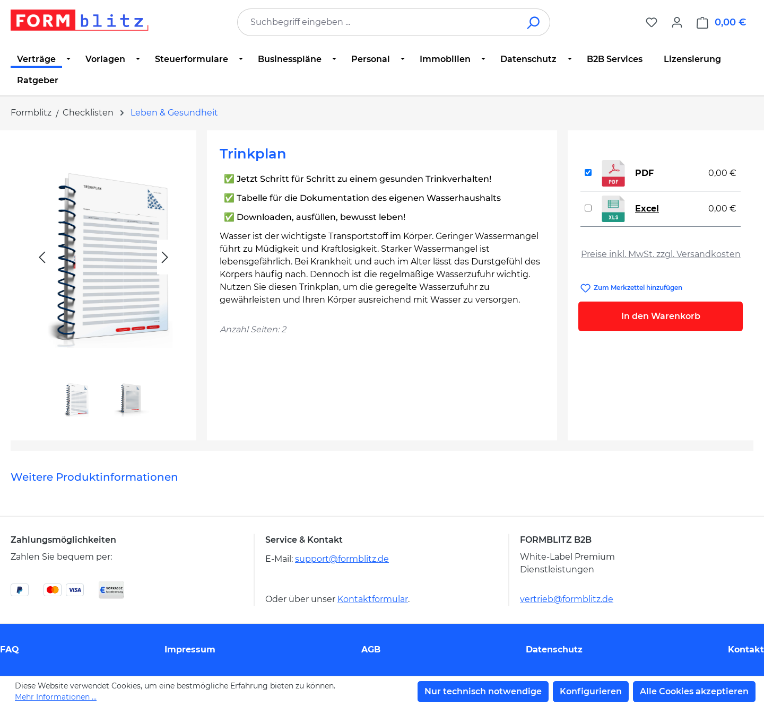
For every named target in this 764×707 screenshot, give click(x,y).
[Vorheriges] (42, 257)
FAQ (9, 649)
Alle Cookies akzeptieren (694, 691)
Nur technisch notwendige (483, 691)
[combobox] (377, 22)
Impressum (189, 649)
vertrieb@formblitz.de (566, 599)
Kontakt (746, 649)
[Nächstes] (165, 257)
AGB (370, 649)
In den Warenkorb (660, 316)
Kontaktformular (372, 599)
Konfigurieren (591, 691)
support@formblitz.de (342, 559)
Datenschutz (554, 649)
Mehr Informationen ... (56, 697)
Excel (647, 209)
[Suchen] (534, 22)
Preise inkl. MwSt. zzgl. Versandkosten (661, 254)
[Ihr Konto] (677, 22)
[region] (103, 281)
